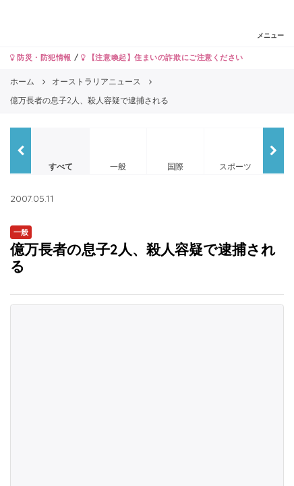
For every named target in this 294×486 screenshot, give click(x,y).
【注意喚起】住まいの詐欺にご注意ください (162, 57)
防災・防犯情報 (40, 57)
